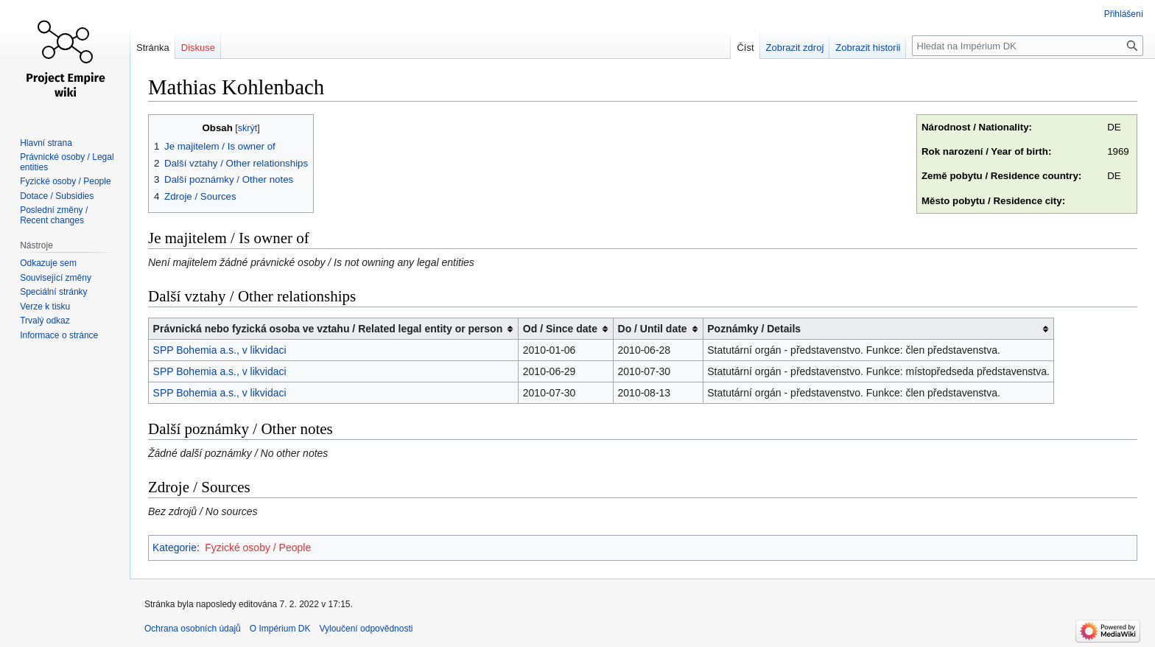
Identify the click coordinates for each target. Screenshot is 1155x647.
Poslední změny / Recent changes (54, 215)
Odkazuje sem (48, 263)
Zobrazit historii (867, 47)
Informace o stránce (59, 335)
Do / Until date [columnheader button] (652, 329)
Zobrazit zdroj (795, 47)
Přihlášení (1123, 14)
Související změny (55, 278)
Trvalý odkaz (45, 320)
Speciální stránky (53, 292)
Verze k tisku (45, 306)
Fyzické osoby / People (258, 547)
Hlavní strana (46, 143)
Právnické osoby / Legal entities (66, 162)
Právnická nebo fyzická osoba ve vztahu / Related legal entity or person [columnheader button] (328, 329)
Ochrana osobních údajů (192, 628)
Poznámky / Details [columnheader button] (754, 329)
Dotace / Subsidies (57, 196)
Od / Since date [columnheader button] (560, 329)
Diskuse (198, 47)
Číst (745, 47)
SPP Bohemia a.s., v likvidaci (220, 350)
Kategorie (174, 547)
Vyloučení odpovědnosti (365, 628)
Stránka (152, 47)
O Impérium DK (280, 628)
